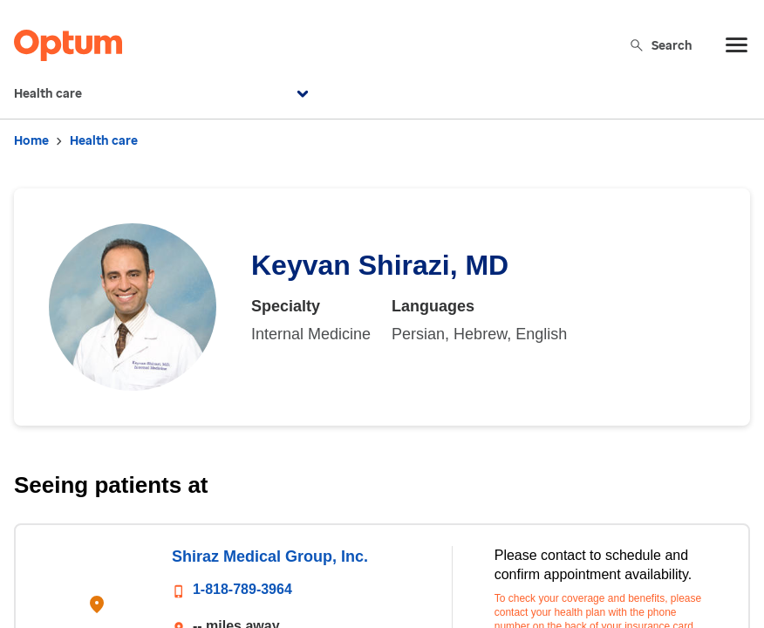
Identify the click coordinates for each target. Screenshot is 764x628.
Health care (163, 94)
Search (660, 45)
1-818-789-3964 (242, 589)
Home (31, 140)
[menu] (737, 45)
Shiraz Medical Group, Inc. (270, 556)
